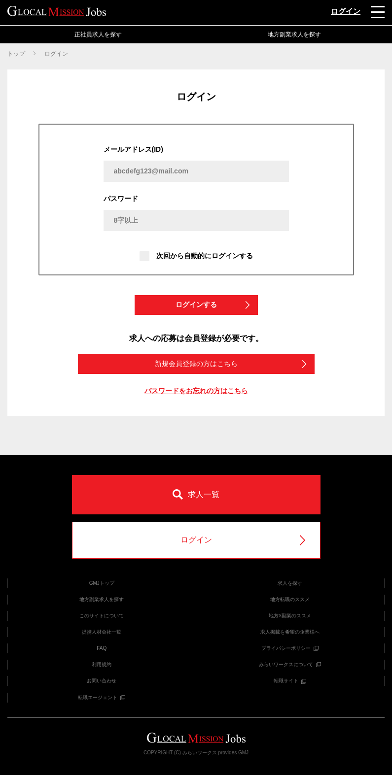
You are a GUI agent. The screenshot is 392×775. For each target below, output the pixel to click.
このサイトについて (101, 615)
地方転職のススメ (290, 599)
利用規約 (101, 664)
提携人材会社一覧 (101, 632)
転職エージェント (101, 697)
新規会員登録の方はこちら (231, 364)
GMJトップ (101, 583)
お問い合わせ (101, 680)
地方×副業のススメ (290, 615)
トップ (16, 53)
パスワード (121, 198)
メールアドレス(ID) (133, 149)
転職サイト (290, 680)
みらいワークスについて (290, 664)
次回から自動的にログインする (196, 256)
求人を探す (290, 583)
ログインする (213, 305)
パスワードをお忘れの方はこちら (196, 391)
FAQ (102, 648)
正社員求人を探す (98, 34)
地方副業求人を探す (294, 34)
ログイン (345, 11)
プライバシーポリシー (290, 648)
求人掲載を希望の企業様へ (290, 632)
